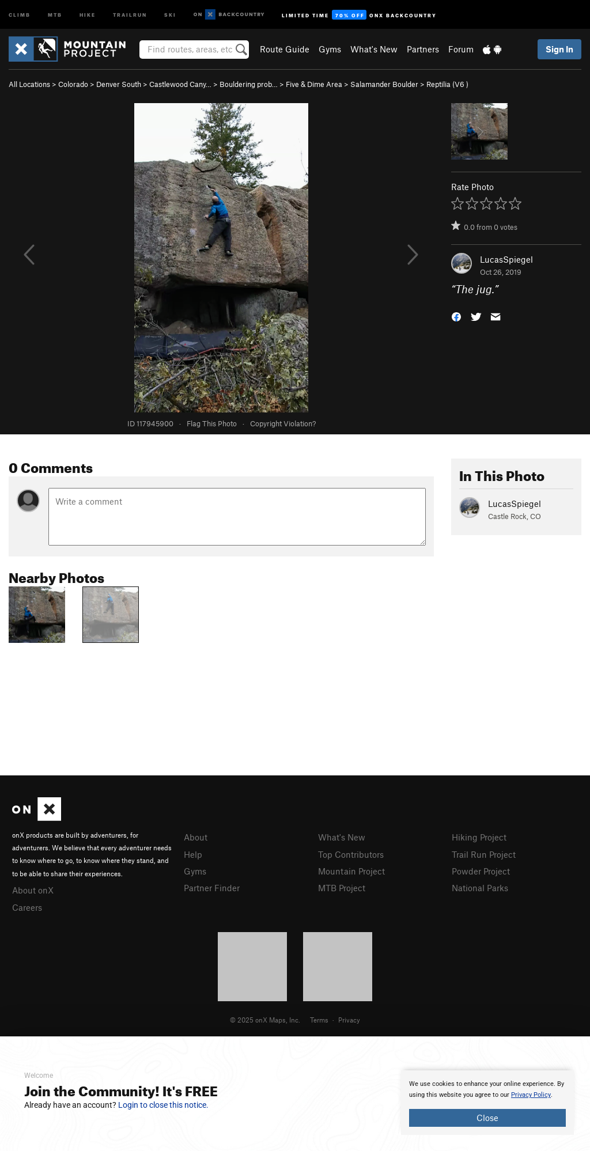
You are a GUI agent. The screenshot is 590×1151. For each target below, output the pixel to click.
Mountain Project (351, 871)
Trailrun (130, 14)
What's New (374, 49)
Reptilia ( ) (447, 84)
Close (487, 1117)
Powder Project (481, 871)
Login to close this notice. (163, 1105)
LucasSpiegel (506, 259)
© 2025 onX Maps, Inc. (265, 1020)
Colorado (73, 84)
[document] (487, 1102)
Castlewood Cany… (180, 84)
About (195, 837)
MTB (55, 14)
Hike (88, 14)
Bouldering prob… (249, 84)
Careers (27, 907)
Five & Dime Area (314, 84)
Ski (170, 14)
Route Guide (284, 49)
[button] (456, 316)
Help (193, 854)
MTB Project (341, 888)
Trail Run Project (484, 854)
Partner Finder (212, 888)
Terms (319, 1020)
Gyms (330, 49)
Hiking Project (479, 837)
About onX (33, 890)
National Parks (480, 888)
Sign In (559, 49)
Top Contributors (351, 854)
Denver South (118, 84)
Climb (20, 14)
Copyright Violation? (283, 423)
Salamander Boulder (384, 84)
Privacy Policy (531, 1095)
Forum (461, 49)
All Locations (29, 84)
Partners (423, 49)
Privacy (349, 1020)
